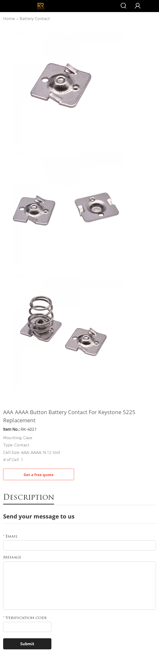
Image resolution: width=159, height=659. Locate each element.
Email (10, 536)
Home (9, 18)
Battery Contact (35, 18)
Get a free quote (39, 474)
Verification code (25, 618)
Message (12, 557)
